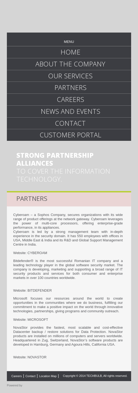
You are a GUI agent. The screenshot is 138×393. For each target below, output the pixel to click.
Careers (16, 376)
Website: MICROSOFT (30, 320)
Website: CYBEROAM (30, 253)
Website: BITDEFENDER (32, 290)
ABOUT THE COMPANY (70, 63)
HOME (70, 51)
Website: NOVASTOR (30, 357)
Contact (30, 376)
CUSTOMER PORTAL (70, 134)
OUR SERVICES (70, 75)
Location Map (48, 376)
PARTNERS (70, 87)
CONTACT (70, 123)
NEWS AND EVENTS (70, 111)
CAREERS (70, 99)
